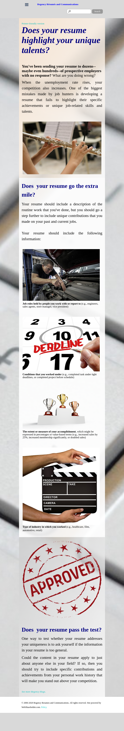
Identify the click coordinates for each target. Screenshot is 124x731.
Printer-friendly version (33, 23)
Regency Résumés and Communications (57, 4)
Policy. (44, 707)
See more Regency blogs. (34, 691)
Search (97, 11)
